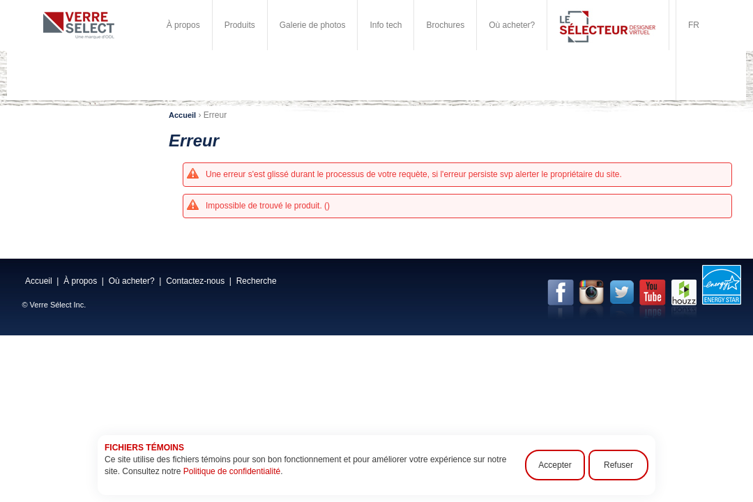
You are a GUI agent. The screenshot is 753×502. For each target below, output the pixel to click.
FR (693, 25)
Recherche (256, 281)
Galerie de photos (313, 25)
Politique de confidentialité (231, 471)
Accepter (554, 465)
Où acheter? (512, 25)
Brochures (445, 25)
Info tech (386, 25)
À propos (183, 25)
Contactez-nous (195, 281)
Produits (240, 25)
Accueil (182, 115)
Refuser (618, 465)
